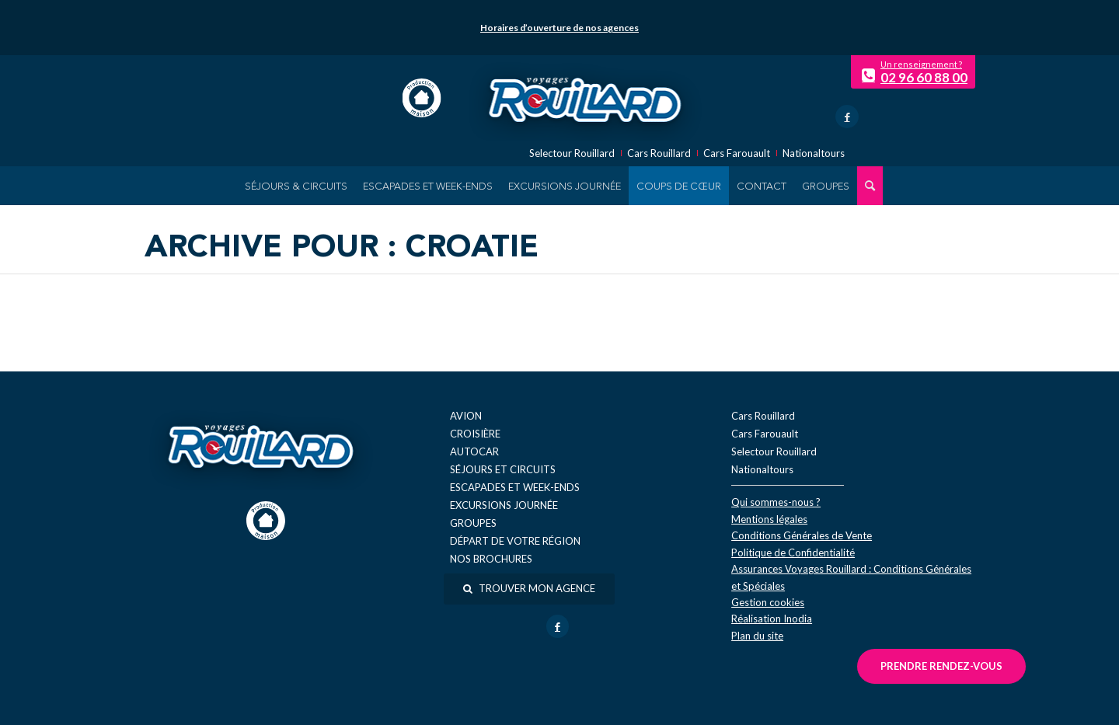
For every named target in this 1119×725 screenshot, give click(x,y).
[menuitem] (296, 185)
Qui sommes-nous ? (776, 502)
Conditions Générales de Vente (801, 535)
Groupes (473, 523)
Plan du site (757, 635)
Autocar (474, 451)
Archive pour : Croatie (342, 248)
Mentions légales (769, 519)
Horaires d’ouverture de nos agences (559, 27)
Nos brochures (491, 558)
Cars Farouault (736, 153)
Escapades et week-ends (515, 487)
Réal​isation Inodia (771, 618)
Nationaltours (814, 153)
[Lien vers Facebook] (847, 116)
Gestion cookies (767, 602)
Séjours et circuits (503, 469)
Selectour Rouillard (572, 153)
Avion (466, 416)
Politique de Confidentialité (793, 552)
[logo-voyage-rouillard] (585, 98)
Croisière (475, 433)
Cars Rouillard (659, 153)
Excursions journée (504, 505)
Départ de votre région (515, 541)
